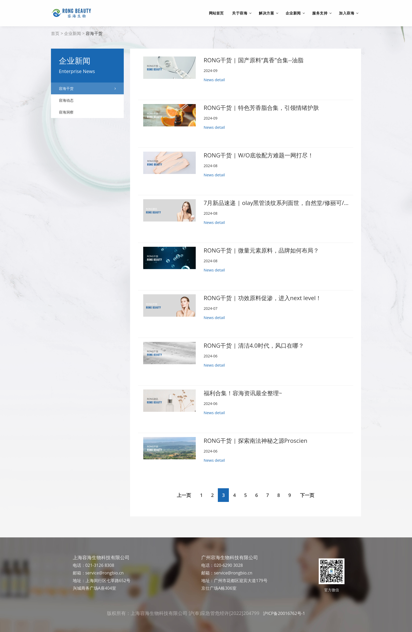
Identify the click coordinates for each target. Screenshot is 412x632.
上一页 (184, 495)
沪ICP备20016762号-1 (284, 613)
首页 (55, 33)
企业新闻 (72, 33)
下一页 (307, 495)
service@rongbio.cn (104, 573)
